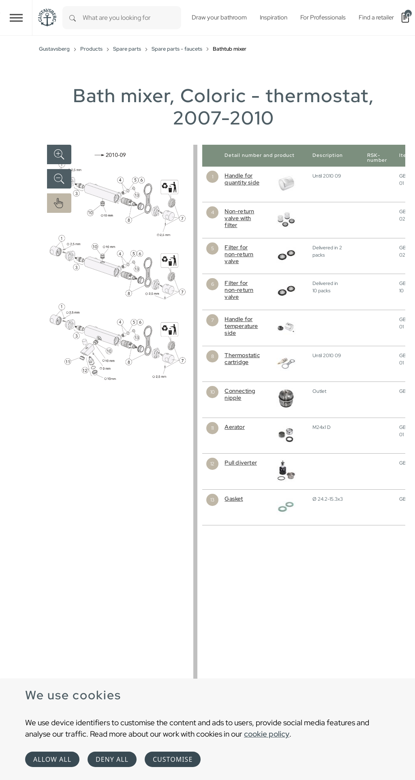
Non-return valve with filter (239, 218)
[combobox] (132, 17)
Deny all (112, 759)
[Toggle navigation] (16, 17)
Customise (173, 759)
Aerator (234, 427)
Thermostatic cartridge (242, 358)
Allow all (52, 759)
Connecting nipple (240, 394)
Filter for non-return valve (239, 254)
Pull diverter (241, 462)
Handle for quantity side (242, 179)
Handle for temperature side (241, 325)
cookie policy (266, 734)
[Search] (72, 17)
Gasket (234, 498)
